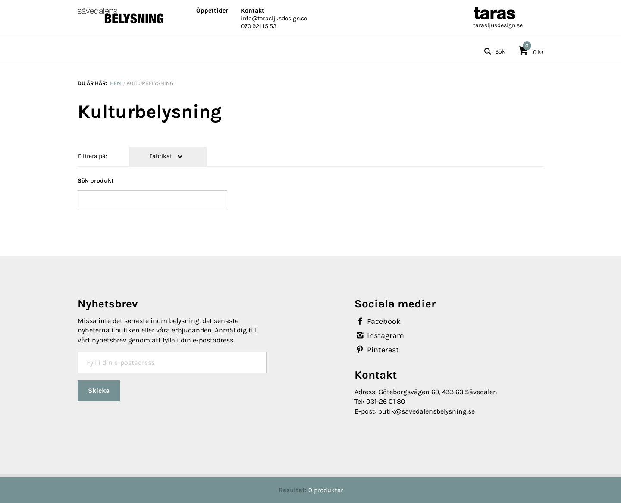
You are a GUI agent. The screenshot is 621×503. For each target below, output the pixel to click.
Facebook (377, 321)
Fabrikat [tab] (161, 156)
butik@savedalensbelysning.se (426, 411)
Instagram (379, 335)
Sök (493, 52)
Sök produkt (96, 180)
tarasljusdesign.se (498, 25)
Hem (116, 83)
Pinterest (376, 349)
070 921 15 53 (258, 26)
